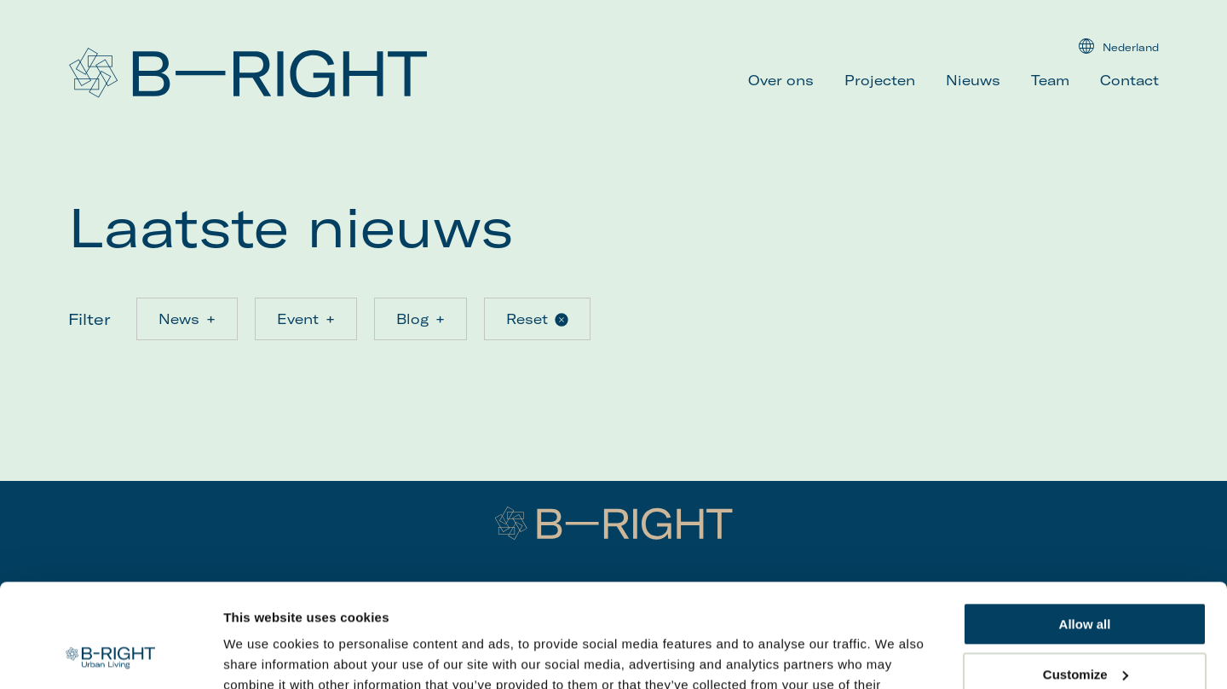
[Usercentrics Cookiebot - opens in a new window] (110, 656)
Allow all (1085, 527)
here (864, 608)
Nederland (1119, 46)
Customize (1085, 577)
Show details (262, 655)
